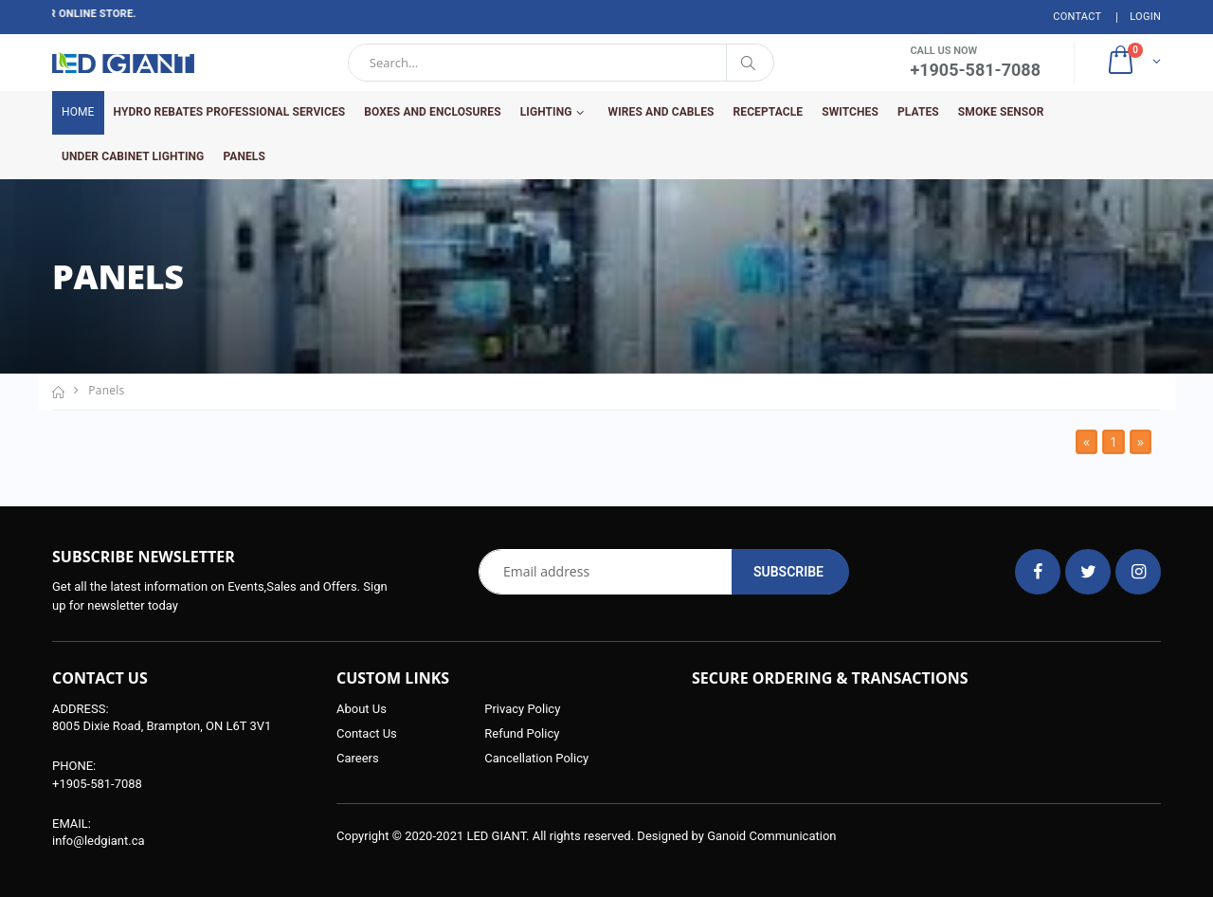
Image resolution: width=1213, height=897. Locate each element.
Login (1145, 16)
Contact (1077, 16)
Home (78, 112)
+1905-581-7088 (97, 784)
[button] (1133, 63)
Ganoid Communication (771, 836)
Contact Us (366, 733)
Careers (357, 758)
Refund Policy (521, 733)
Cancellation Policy (536, 758)
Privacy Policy (522, 709)
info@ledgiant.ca (98, 840)
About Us (361, 709)
